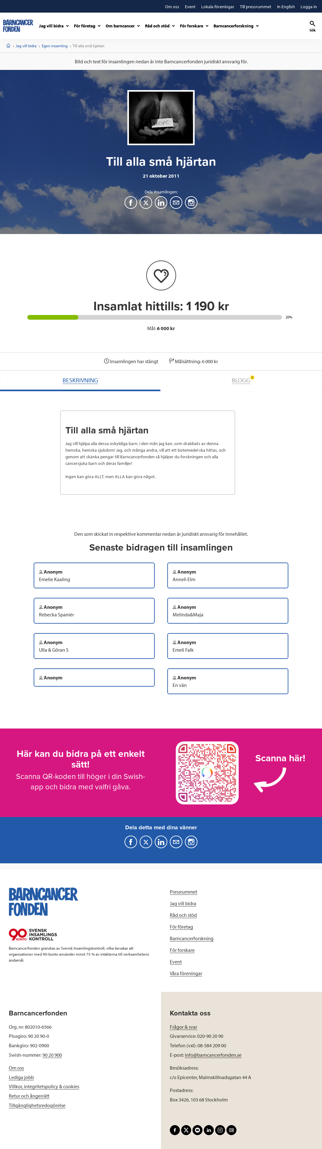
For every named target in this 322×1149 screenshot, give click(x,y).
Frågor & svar (183, 1027)
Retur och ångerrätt (29, 1096)
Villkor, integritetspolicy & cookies (44, 1086)
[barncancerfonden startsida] (18, 26)
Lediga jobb (21, 1077)
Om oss (16, 1068)
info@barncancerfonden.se (213, 1055)
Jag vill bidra (26, 45)
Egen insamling (55, 45)
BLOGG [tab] (243, 379)
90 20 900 (52, 1055)
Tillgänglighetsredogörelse (37, 1105)
